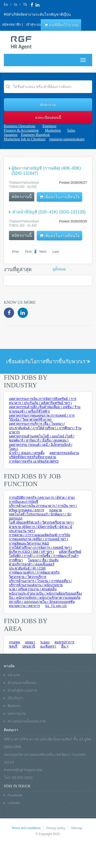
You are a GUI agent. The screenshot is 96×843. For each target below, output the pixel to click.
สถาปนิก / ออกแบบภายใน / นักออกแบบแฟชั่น (42, 602)
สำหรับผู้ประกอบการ (22, 690)
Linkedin (14, 803)
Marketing (53, 130)
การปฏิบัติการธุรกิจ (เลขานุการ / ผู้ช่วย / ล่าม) (42, 497)
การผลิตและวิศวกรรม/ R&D (29, 543)
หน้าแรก (14, 675)
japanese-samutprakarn (66, 139)
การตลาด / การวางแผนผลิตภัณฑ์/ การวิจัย (39, 535)
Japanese (10, 135)
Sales (71, 130)
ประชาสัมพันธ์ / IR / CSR (27, 568)
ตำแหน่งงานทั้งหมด (22, 683)
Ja (15, 4)
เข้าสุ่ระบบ (33, 24)
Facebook (15, 795)
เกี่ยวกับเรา (15, 698)
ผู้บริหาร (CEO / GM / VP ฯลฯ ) (31, 552)
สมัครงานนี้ (22, 196)
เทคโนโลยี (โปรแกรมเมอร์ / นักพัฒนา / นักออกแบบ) (40, 516)
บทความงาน (17, 713)
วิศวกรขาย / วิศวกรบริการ (27, 577)
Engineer (49, 126)
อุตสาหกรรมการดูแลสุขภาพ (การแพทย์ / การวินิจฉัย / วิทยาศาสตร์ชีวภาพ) (41, 418)
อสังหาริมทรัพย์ (70, 552)
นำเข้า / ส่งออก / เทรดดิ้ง (26, 453)
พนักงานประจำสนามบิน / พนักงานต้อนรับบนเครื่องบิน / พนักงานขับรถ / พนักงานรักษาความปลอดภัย (45, 596)
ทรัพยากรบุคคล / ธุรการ (26, 510)
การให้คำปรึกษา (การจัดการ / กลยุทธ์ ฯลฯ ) (40, 548)
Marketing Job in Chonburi (25, 139)
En (6, 4)
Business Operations (19, 126)
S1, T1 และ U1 (56, 606)
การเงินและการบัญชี (23, 502)
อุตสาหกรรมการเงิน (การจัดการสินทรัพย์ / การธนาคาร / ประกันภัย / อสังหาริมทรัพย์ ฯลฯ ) (42, 401)
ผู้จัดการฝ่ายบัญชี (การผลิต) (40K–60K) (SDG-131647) (46, 170)
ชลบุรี (13, 646)
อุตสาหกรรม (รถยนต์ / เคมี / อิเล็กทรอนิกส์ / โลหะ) (40, 447)
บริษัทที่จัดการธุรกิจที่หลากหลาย (32, 457)
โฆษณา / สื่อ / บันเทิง (43, 560)
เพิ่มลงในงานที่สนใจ (60, 197)
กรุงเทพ (14, 642)
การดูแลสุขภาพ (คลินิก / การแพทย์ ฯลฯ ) (38, 539)
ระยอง (44, 642)
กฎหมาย (55, 510)
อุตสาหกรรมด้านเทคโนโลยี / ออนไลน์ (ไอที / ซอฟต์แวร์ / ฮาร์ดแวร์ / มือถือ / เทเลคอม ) (41, 438)
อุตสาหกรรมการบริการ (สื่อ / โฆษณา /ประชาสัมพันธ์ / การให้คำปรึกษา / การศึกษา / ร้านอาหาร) (45, 428)
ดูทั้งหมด (59, 269)
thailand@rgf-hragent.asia (23, 770)
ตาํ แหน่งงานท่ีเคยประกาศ (27, 721)
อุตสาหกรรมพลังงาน (64, 453)
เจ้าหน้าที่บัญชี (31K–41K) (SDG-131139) (49, 212)
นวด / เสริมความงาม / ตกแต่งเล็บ (33, 589)
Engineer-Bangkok (35, 135)
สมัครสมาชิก (11, 24)
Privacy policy (55, 828)
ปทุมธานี (28, 646)
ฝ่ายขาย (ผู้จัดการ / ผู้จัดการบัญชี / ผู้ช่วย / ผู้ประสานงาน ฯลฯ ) (40, 529)
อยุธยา (30, 642)
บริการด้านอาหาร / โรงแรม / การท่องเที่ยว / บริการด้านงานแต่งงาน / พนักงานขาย (40, 583)
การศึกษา (16, 560)
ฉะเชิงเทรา (48, 646)
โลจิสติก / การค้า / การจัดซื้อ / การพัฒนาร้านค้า (43, 556)
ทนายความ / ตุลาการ (24, 606)
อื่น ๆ (64, 646)
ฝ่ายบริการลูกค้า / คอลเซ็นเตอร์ (31, 564)
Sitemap (76, 828)
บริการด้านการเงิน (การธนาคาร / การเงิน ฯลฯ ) (43, 506)
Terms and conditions (26, 828)
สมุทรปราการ (64, 642)
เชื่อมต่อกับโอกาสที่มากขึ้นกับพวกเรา (48, 361)
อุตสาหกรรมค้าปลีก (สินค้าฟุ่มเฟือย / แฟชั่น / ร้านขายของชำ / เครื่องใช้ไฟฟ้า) (44, 409)
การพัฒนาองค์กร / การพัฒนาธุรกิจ (34, 572)
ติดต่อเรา (14, 706)
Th (25, 4)
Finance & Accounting (21, 130)
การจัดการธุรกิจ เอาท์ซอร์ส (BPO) (34, 461)
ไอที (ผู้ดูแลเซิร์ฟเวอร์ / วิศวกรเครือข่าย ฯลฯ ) (41, 522)
